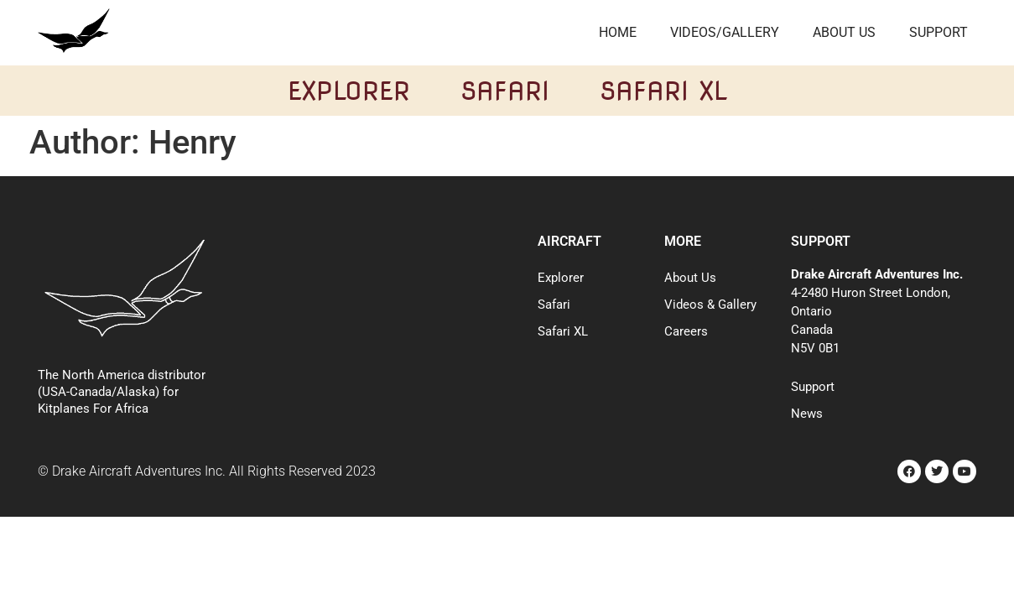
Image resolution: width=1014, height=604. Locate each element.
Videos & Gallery (710, 304)
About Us (844, 32)
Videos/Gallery (724, 32)
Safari (504, 91)
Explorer (349, 91)
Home (618, 32)
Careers (686, 331)
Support (938, 32)
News (807, 413)
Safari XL (663, 91)
